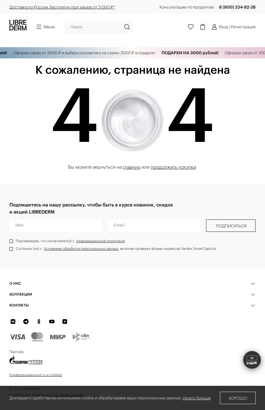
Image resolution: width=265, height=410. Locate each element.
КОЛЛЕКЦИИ (20, 294)
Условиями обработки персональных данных (81, 248)
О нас (15, 283)
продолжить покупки (173, 167)
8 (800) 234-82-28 (237, 7)
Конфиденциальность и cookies (35, 375)
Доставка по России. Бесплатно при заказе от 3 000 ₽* (62, 7)
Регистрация (243, 26)
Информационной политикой (100, 241)
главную (131, 167)
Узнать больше (197, 398)
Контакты (19, 305)
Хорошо (237, 398)
